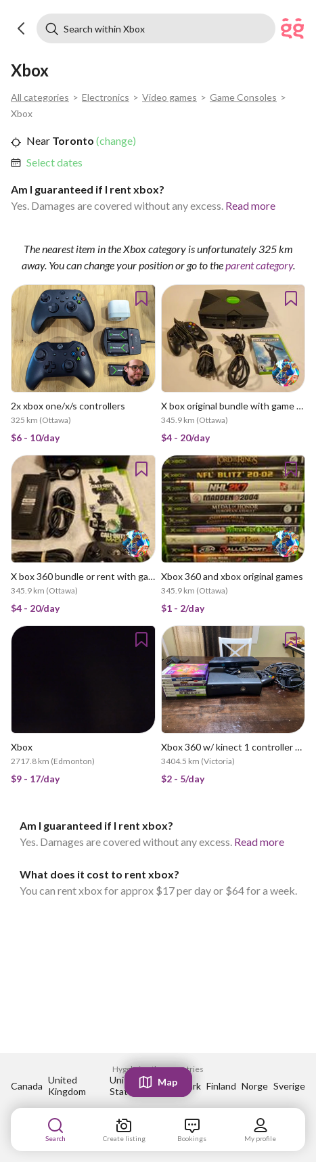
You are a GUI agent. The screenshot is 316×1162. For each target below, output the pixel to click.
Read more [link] (250, 205)
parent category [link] (259, 265)
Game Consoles (243, 97)
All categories (40, 97)
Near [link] (38, 140)
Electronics (105, 97)
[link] (54, 162)
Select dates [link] (54, 162)
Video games (169, 97)
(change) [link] (115, 140)
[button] (22, 28)
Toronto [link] (72, 140)
